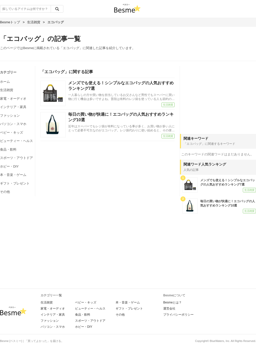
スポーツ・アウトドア (16, 158)
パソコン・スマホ (13, 124)
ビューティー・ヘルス (16, 141)
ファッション (10, 115)
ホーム (5, 82)
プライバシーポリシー (178, 314)
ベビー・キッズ (11, 132)
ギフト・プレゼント (15, 183)
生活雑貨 (6, 90)
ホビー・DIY (9, 166)
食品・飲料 (8, 149)
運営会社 (169, 308)
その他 (5, 192)
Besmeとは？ (172, 302)
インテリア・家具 (13, 107)
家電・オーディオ (13, 98)
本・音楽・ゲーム (13, 175)
